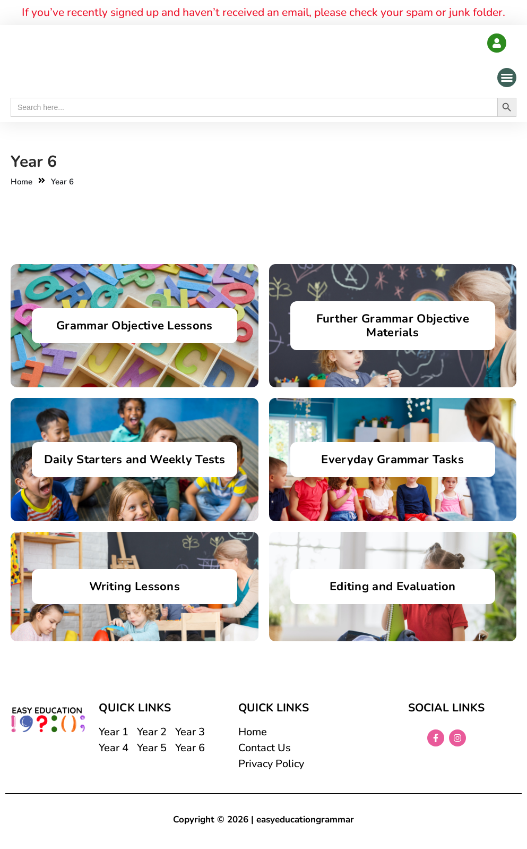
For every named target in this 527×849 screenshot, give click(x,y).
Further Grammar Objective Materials (393, 326)
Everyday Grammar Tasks (392, 460)
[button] (506, 77)
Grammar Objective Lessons (134, 326)
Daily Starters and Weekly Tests (134, 460)
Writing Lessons (134, 587)
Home (21, 181)
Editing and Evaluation (393, 587)
